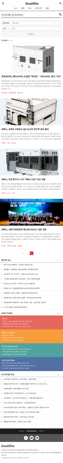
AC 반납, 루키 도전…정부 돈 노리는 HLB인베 (19, 284)
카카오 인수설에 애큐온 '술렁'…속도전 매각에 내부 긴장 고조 (18, 365)
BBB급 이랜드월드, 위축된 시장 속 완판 (17, 422)
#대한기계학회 (11, 246)
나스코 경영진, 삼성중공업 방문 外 (15, 307)
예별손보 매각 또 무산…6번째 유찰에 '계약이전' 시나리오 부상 (25, 384)
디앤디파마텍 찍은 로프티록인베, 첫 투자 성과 (14, 351)
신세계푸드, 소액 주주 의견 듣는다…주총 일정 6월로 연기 (23, 398)
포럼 (47, 8)
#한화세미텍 (12, 93)
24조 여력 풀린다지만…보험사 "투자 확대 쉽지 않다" (22, 412)
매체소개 (21, 431)
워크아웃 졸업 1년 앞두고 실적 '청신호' (12, 340)
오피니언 (38, 8)
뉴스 (16, 8)
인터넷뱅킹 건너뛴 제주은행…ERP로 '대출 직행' (15, 324)
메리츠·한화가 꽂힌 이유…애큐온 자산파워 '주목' (15, 363)
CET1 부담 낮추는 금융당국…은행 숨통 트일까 (20, 403)
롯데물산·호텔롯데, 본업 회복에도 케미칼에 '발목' (21, 269)
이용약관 (41, 431)
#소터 (13, 193)
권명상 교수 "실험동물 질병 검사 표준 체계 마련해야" (22, 288)
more (58, 260)
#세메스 (3, 143)
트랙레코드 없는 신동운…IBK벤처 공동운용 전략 (20, 293)
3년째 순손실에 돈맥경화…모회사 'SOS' (13, 338)
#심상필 (19, 246)
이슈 (30, 8)
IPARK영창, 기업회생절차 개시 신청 (16, 389)
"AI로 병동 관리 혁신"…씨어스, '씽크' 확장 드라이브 (16, 326)
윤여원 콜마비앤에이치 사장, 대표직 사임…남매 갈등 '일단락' (25, 302)
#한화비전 (4, 93)
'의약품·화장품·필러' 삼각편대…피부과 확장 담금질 (22, 279)
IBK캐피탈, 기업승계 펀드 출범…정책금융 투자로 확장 (22, 298)
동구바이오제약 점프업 (10, 346)
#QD (8, 143)
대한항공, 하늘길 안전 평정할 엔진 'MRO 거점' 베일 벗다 (17, 321)
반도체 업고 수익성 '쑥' (8, 335)
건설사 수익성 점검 (8, 332)
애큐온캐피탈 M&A (8, 360)
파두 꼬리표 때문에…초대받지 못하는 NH (18, 265)
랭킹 (23, 8)
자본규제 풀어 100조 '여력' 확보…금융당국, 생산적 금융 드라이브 (26, 407)
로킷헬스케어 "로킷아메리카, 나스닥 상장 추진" (20, 393)
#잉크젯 (13, 143)
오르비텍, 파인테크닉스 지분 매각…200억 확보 (20, 379)
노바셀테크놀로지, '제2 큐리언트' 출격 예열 (14, 354)
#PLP (9, 193)
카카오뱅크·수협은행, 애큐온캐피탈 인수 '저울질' (15, 368)
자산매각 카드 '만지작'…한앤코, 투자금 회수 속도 (21, 274)
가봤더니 (5, 318)
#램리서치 (20, 93)
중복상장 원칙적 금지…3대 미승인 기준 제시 (19, 417)
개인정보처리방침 (31, 431)
